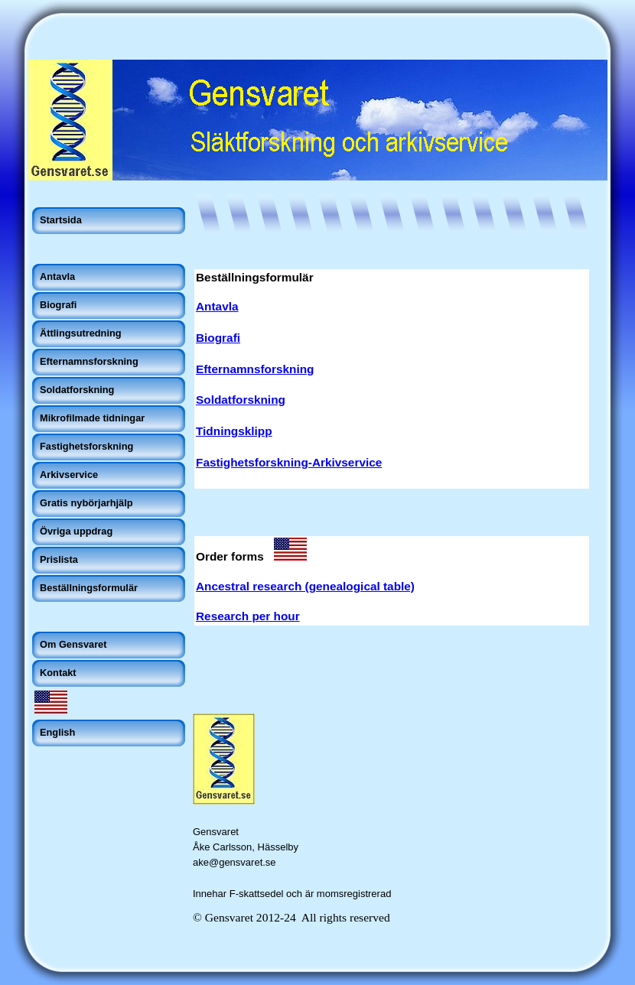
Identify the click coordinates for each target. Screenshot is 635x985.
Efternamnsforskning (255, 368)
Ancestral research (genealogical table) (305, 586)
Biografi (218, 337)
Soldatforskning (240, 399)
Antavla (217, 306)
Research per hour (248, 616)
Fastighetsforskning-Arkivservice (289, 462)
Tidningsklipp (234, 430)
